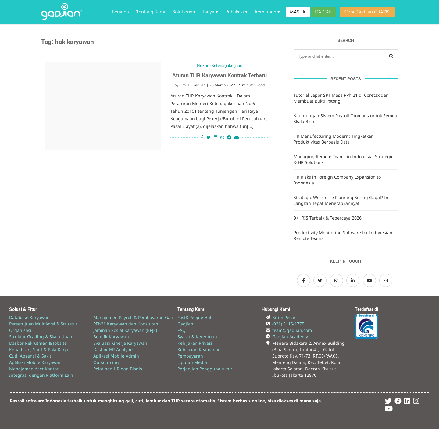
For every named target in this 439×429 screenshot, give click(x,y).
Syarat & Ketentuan (197, 337)
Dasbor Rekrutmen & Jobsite (38, 343)
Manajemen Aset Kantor (34, 369)
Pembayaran (190, 356)
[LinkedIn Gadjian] (352, 280)
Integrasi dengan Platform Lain (41, 375)
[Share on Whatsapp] (222, 137)
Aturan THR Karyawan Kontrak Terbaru (219, 75)
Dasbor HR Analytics (113, 349)
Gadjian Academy (290, 337)
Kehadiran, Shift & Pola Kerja (38, 349)
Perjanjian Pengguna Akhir (204, 369)
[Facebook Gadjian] (303, 280)
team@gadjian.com (292, 330)
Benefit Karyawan (111, 337)
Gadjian (185, 324)
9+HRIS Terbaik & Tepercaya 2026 (328, 218)
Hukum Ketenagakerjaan (219, 65)
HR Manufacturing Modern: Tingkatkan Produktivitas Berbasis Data (334, 139)
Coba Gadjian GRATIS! (367, 12)
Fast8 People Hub (195, 317)
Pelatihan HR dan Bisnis (117, 369)
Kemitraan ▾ (267, 12)
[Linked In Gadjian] (407, 402)
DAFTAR (323, 12)
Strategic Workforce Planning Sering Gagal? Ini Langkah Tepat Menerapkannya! (342, 200)
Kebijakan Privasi (194, 343)
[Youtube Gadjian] (389, 410)
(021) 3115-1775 (288, 324)
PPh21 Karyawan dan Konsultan (125, 324)
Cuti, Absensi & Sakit (30, 356)
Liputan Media (192, 362)
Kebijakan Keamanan (199, 349)
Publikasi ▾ (236, 12)
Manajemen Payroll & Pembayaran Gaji (133, 317)
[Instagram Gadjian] (336, 280)
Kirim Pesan (284, 317)
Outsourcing (106, 362)
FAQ (181, 330)
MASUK (297, 12)
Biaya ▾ (210, 12)
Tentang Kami (150, 12)
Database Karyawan (29, 317)
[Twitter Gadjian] (320, 280)
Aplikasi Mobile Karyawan (35, 362)
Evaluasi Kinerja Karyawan (120, 343)
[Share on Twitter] (208, 137)
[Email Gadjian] (385, 280)
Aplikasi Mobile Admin (116, 356)
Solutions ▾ (184, 12)
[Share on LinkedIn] (215, 137)
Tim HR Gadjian (192, 85)
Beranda (120, 12)
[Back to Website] (61, 18)
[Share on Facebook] (201, 137)
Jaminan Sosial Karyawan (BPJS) (125, 330)
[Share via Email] (237, 137)
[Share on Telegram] (229, 137)
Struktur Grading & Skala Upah (40, 337)
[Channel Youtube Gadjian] (369, 280)
